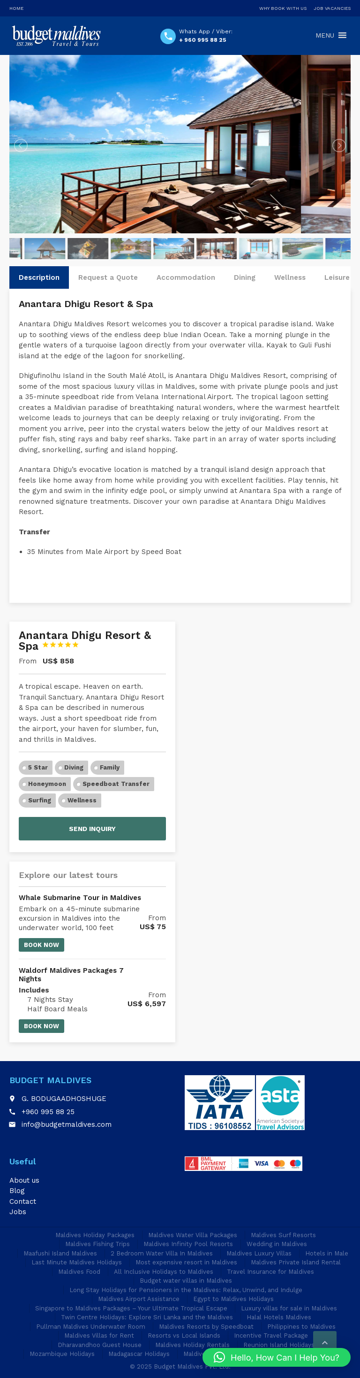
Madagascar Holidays (139, 1353)
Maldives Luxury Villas (259, 1253)
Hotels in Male (326, 1253)
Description (39, 277)
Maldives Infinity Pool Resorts (188, 1243)
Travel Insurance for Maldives (270, 1271)
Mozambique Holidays (62, 1353)
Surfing (39, 800)
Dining (244, 277)
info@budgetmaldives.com (67, 1124)
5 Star (38, 767)
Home (16, 8)
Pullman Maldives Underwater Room (90, 1326)
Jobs (17, 1212)
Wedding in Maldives (277, 1243)
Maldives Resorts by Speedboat (206, 1326)
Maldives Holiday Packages (95, 1235)
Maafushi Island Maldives (60, 1253)
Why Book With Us (283, 8)
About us (24, 1180)
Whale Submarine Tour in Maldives (80, 897)
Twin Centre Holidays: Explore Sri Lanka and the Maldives (147, 1317)
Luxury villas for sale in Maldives (289, 1308)
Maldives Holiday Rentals (192, 1344)
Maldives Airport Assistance (139, 1298)
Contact (22, 1201)
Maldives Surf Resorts (283, 1235)
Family (110, 767)
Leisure (337, 277)
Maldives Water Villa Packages (192, 1235)
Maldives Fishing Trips (97, 1243)
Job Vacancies (332, 8)
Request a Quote (108, 277)
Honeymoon (47, 783)
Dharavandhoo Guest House (100, 1344)
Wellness (290, 277)
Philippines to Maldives (301, 1326)
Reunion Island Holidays (279, 1344)
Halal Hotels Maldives (279, 1317)
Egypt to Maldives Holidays (233, 1298)
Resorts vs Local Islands (184, 1335)
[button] (276, 1357)
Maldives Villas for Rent (99, 1335)
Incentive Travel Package (271, 1335)
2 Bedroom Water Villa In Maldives (162, 1253)
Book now (41, 944)
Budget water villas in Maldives (186, 1280)
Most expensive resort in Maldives (186, 1262)
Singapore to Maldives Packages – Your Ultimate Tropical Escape (131, 1308)
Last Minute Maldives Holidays (76, 1262)
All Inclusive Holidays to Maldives (163, 1271)
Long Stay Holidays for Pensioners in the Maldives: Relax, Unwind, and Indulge (185, 1289)
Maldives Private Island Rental (296, 1262)
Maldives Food (79, 1271)
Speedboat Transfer (116, 783)
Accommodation (186, 277)
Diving (73, 767)
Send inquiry (92, 828)
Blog (17, 1190)
